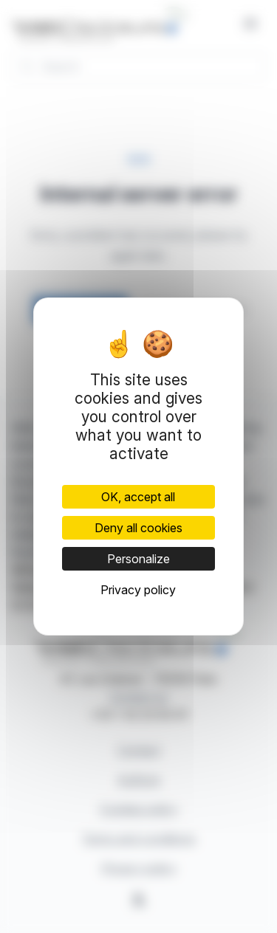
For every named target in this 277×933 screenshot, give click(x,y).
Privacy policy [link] (138, 589)
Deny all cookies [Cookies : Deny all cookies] (138, 527)
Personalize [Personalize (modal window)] (138, 558)
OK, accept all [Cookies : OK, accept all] (138, 496)
